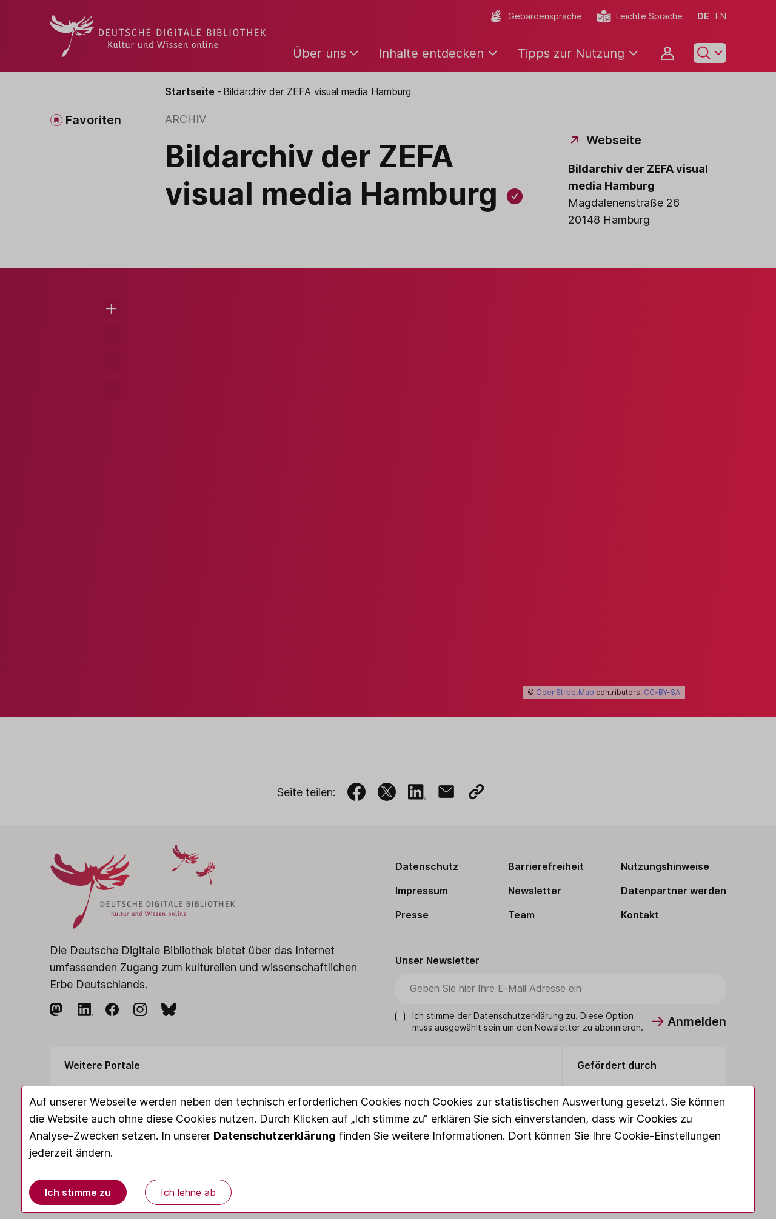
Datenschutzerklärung (274, 1135)
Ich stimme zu (78, 1192)
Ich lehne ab (188, 1192)
